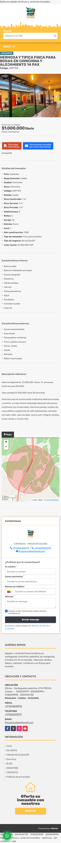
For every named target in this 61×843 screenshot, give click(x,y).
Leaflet (34, 500)
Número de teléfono (15, 586)
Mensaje (9, 596)
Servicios (11, 759)
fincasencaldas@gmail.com (32, 551)
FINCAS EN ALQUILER (18, 754)
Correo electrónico (14, 576)
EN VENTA (12, 750)
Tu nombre (11, 566)
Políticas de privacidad (18, 776)
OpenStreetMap (52, 500)
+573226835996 (42, 548)
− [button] (6, 447)
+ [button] (6, 442)
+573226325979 (21, 548)
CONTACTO (12, 772)
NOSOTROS (12, 768)
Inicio (9, 746)
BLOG (9, 763)
